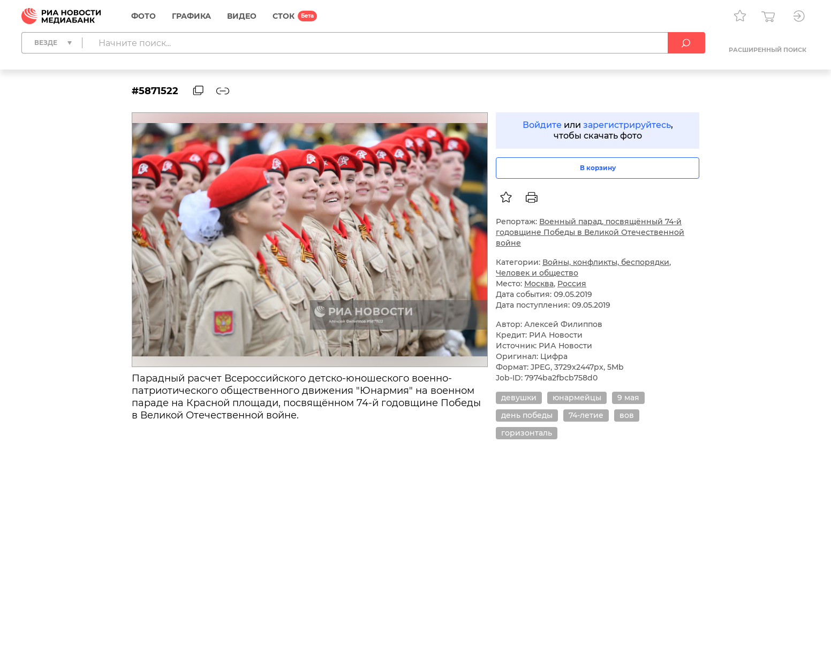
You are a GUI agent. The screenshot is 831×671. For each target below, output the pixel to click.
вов (627, 415)
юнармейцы (577, 397)
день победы (527, 415)
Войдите (542, 125)
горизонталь (526, 433)
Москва (539, 283)
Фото (143, 16)
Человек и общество (537, 273)
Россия (571, 283)
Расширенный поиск (767, 50)
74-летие (586, 415)
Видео (241, 16)
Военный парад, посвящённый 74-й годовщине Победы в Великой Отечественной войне (590, 232)
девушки (519, 397)
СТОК (283, 16)
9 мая (628, 397)
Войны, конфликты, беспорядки (605, 262)
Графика (191, 16)
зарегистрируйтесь (627, 125)
